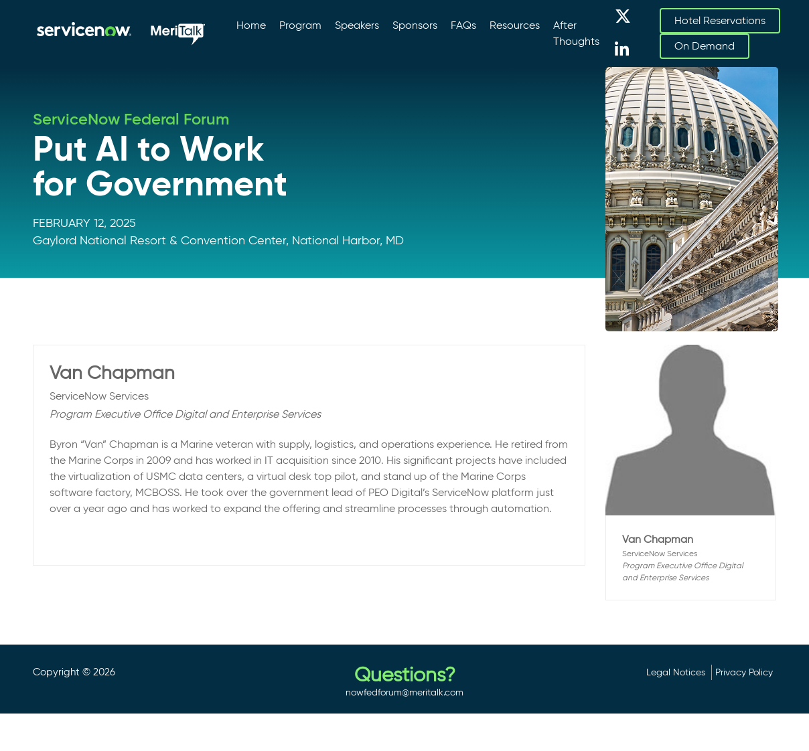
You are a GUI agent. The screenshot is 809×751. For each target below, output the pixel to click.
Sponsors (414, 25)
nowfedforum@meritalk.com (404, 692)
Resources (515, 25)
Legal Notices (675, 672)
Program (300, 25)
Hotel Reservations (719, 20)
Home (251, 25)
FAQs (463, 25)
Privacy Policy (744, 672)
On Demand (704, 45)
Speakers (357, 25)
